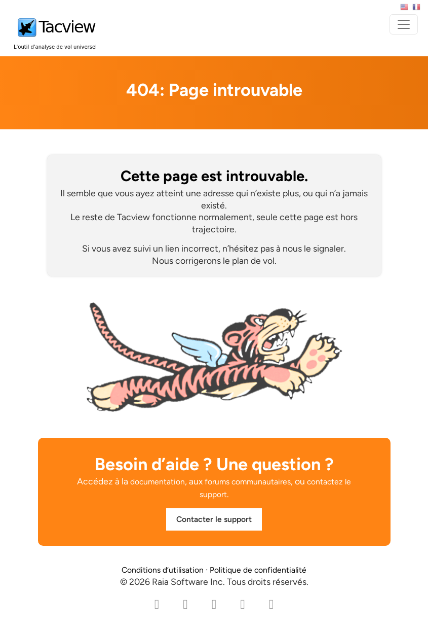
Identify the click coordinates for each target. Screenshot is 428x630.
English (404, 7)
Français (416, 7)
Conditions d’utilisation (163, 570)
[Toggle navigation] (404, 24)
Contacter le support (214, 519)
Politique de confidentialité (258, 570)
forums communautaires (248, 481)
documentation (157, 481)
